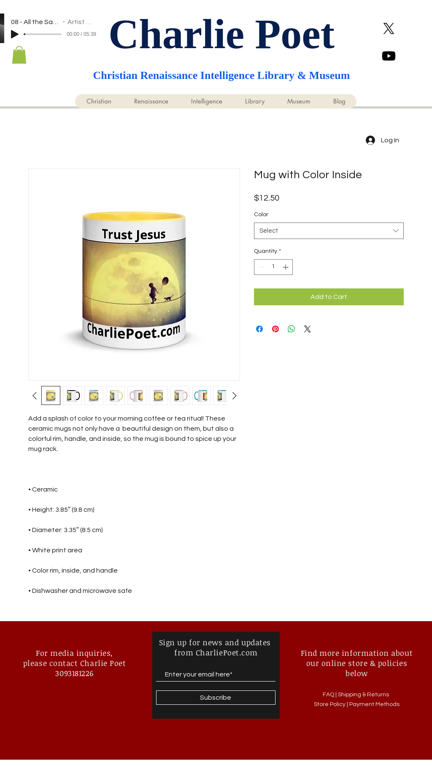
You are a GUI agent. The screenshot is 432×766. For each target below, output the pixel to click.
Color (261, 214)
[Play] (15, 34)
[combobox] (329, 231)
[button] (19, 55)
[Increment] (286, 267)
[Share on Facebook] (259, 329)
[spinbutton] (273, 267)
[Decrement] (260, 267)
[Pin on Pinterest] (275, 329)
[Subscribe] (215, 697)
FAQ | (330, 695)
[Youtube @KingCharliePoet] (389, 56)
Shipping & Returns (364, 695)
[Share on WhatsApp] (291, 329)
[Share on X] (307, 329)
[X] (389, 28)
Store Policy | (331, 704)
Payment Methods (374, 704)
